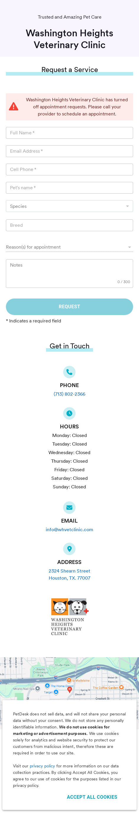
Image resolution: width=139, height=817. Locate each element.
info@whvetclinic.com (69, 529)
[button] (69, 247)
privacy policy (42, 766)
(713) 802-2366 (69, 394)
